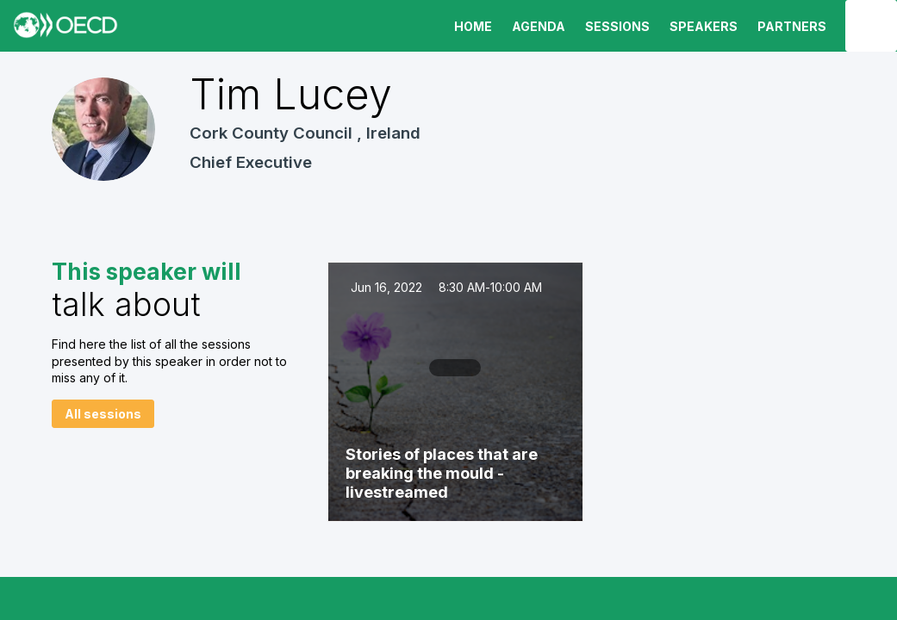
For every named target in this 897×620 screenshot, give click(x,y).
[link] (470, 26)
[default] (614, 26)
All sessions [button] (103, 413)
